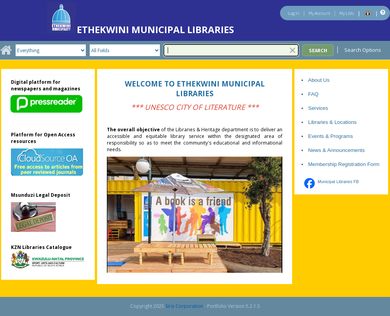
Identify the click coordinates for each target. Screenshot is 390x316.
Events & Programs (330, 136)
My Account (319, 13)
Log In (294, 13)
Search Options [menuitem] (365, 49)
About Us (319, 80)
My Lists (346, 13)
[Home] (6, 52)
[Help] (382, 12)
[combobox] (231, 50)
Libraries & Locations (332, 122)
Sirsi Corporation (184, 306)
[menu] (365, 49)
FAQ (313, 94)
